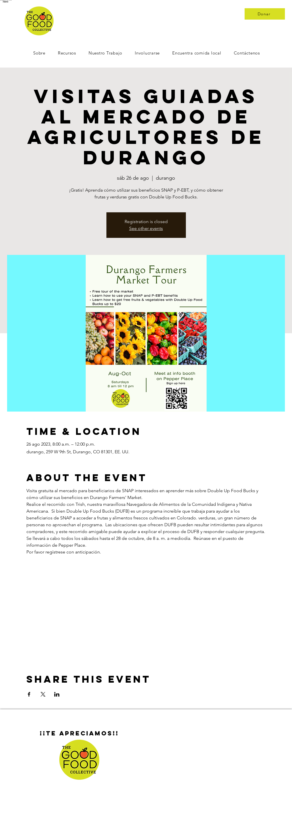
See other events (146, 228)
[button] (147, 52)
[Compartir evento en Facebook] (29, 694)
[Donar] (265, 14)
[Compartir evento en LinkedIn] (57, 694)
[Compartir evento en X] (43, 694)
